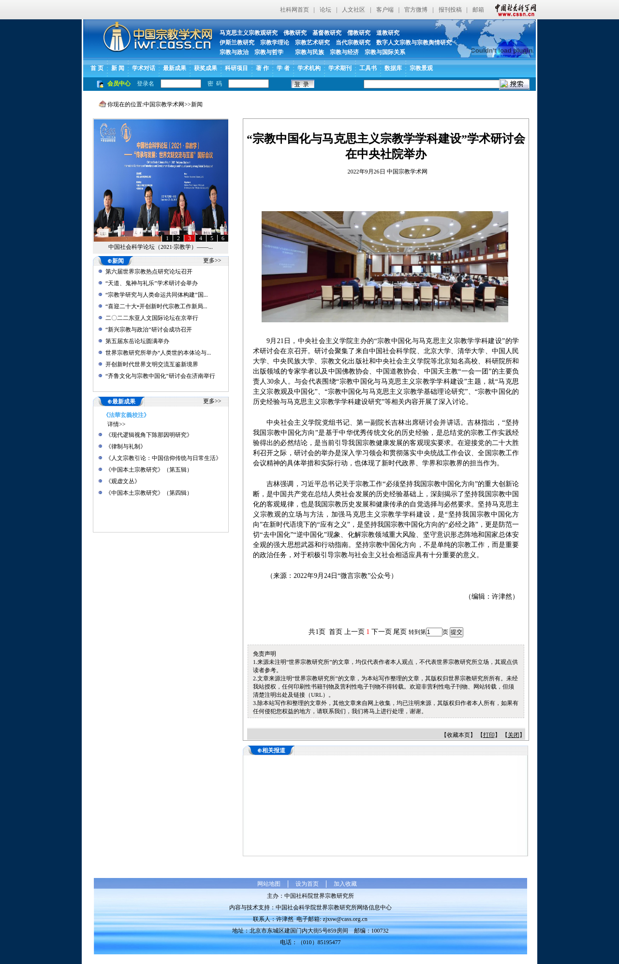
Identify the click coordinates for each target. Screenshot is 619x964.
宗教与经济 (344, 52)
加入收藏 (345, 883)
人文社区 (353, 9)
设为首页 (307, 883)
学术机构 (309, 68)
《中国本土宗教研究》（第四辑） (148, 492)
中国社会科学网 (513, 9)
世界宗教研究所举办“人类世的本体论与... (158, 352)
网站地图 (268, 883)
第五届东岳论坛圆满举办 (137, 341)
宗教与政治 (234, 52)
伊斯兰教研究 (237, 42)
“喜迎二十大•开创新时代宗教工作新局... (156, 306)
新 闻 (117, 68)
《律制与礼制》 (125, 446)
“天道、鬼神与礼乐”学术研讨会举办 (151, 283)
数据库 (393, 68)
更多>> (212, 260)
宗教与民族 (306, 52)
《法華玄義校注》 (126, 415)
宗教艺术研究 (312, 42)
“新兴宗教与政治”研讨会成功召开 (148, 329)
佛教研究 (295, 32)
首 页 (96, 68)
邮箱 (478, 9)
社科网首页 (294, 9)
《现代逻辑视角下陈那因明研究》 (148, 435)
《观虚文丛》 (122, 481)
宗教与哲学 (268, 52)
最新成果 (174, 68)
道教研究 (387, 32)
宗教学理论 (274, 42)
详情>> (116, 424)
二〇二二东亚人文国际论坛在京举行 (151, 318)
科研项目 (236, 68)
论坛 (325, 9)
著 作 (262, 68)
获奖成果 (205, 68)
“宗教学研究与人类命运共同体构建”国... (156, 294)
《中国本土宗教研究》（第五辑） (148, 469)
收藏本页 (458, 735)
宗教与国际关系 (385, 52)
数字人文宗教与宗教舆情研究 (414, 42)
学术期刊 (340, 68)
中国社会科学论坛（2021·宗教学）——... (160, 247)
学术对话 (143, 68)
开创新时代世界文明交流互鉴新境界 (151, 364)
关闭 (513, 735)
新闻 (197, 104)
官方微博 (415, 9)
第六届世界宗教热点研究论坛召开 (148, 271)
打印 (489, 735)
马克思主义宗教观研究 (249, 32)
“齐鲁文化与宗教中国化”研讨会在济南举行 (160, 376)
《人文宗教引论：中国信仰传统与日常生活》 (163, 458)
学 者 (283, 68)
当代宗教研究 (353, 42)
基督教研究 (326, 32)
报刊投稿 (450, 9)
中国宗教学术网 (164, 104)
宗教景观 (421, 68)
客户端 (385, 9)
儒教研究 (358, 32)
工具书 (368, 68)
